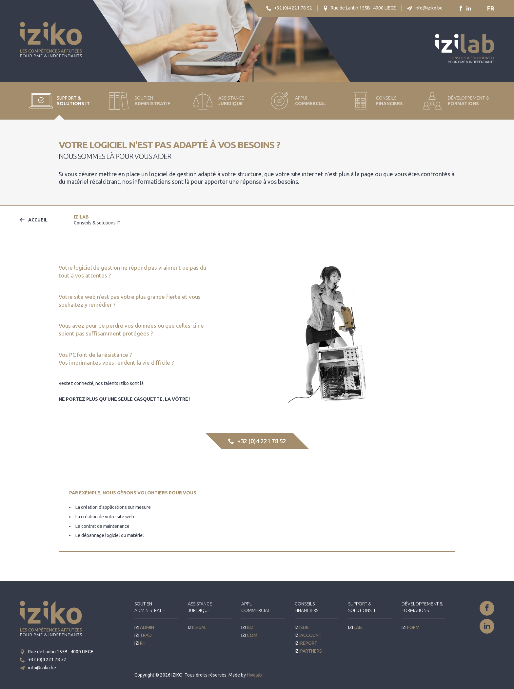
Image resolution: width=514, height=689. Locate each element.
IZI (97, 219)
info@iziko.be (425, 8)
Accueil (34, 219)
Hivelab (254, 675)
